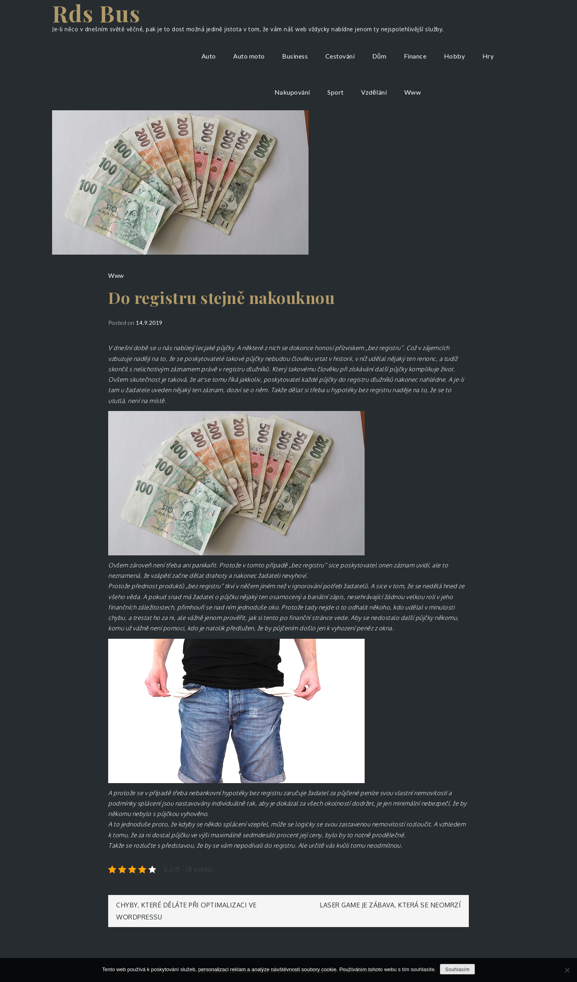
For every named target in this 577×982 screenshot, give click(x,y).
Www (412, 92)
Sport (335, 92)
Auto (209, 56)
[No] (567, 970)
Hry (488, 56)
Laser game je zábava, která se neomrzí (390, 905)
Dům (379, 56)
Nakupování (292, 92)
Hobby (454, 56)
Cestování (340, 56)
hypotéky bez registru (361, 390)
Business (295, 56)
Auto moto (249, 56)
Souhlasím (457, 969)
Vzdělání (374, 92)
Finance (415, 56)
